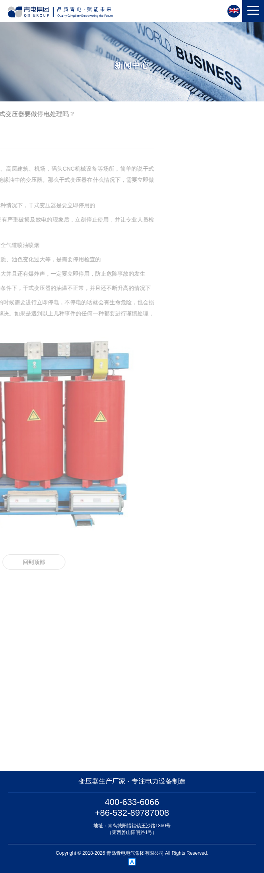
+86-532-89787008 (132, 813)
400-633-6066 (132, 802)
